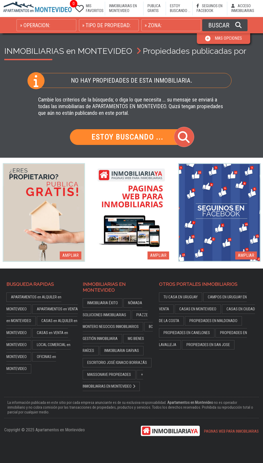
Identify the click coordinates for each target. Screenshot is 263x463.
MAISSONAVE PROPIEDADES (109, 374)
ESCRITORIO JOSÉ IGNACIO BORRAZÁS (117, 362)
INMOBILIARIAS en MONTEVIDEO (68, 51)
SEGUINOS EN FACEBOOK (209, 8)
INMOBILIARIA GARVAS (121, 350)
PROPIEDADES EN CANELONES (187, 333)
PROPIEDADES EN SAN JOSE (208, 345)
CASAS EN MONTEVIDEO (197, 309)
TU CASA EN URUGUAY (181, 297)
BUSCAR (225, 25)
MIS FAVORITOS (88, 7)
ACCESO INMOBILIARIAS (242, 8)
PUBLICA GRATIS (154, 8)
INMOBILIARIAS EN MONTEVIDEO (123, 8)
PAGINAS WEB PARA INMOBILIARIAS (231, 431)
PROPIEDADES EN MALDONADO (213, 321)
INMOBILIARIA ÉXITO (102, 303)
